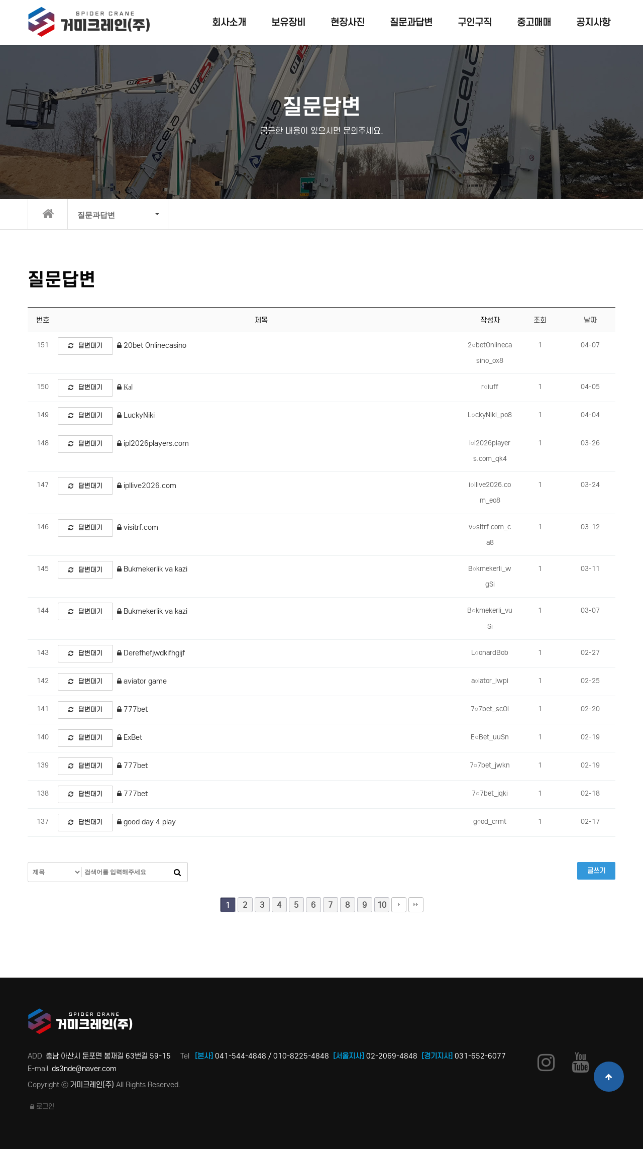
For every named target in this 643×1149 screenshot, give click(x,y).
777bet (132, 709)
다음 (398, 904)
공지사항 (593, 22)
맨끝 (415, 904)
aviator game (142, 681)
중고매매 (534, 22)
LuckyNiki (136, 415)
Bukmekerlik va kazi (152, 568)
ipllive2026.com (146, 485)
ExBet (129, 737)
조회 (540, 320)
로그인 (42, 1106)
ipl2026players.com (153, 443)
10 (381, 905)
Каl (125, 387)
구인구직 (475, 22)
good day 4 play (146, 821)
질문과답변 (411, 22)
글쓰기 (596, 871)
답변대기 (85, 345)
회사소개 (229, 22)
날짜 (590, 320)
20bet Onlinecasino (151, 345)
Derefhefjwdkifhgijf (151, 652)
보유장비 (288, 22)
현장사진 (348, 22)
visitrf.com (137, 527)
